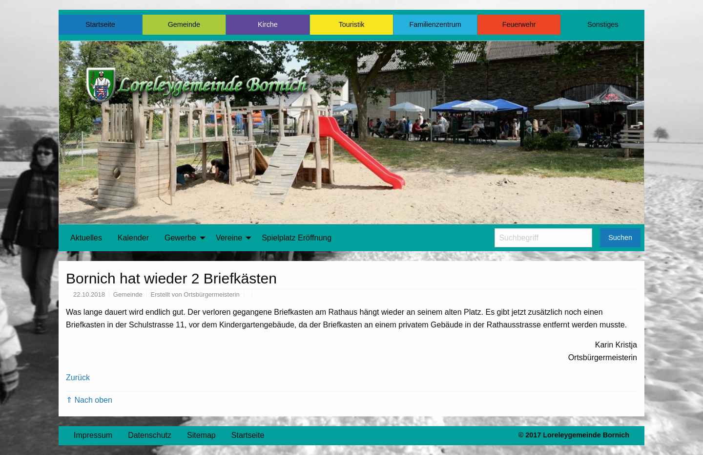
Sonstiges (602, 24)
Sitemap (201, 435)
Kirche (268, 24)
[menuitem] (86, 238)
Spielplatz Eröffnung (296, 238)
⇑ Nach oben (89, 400)
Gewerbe (180, 238)
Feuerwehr (519, 24)
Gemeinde (184, 24)
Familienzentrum (435, 24)
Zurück (78, 377)
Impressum (93, 435)
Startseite (100, 24)
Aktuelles (86, 238)
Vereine (229, 238)
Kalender (133, 238)
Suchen (620, 237)
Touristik (352, 24)
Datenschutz (149, 435)
